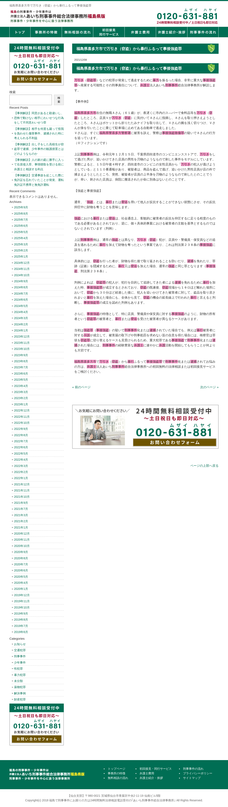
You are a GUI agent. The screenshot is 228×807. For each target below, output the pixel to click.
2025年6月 (21, 225)
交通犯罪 (20, 650)
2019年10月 (22, 607)
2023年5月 (21, 379)
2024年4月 (21, 312)
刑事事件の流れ (203, 32)
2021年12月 (22, 484)
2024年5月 (21, 306)
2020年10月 (22, 546)
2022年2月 (21, 472)
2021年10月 (22, 496)
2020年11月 (22, 539)
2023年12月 (22, 336)
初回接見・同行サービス (108, 32)
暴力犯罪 (20, 675)
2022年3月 (21, 466)
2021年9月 (21, 502)
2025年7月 (21, 219)
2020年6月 (21, 570)
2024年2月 (21, 324)
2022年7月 (21, 441)
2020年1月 (21, 588)
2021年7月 (21, 508)
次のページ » (209, 387)
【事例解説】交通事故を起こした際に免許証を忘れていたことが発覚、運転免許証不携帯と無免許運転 (39, 180)
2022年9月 (21, 429)
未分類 (18, 681)
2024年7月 (21, 293)
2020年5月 (21, 576)
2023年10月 (22, 349)
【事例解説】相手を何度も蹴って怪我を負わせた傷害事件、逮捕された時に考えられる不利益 (39, 133)
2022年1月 (21, 478)
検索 (12, 92)
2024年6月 (21, 299)
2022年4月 (21, 459)
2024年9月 (21, 281)
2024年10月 (22, 275)
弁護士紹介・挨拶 (171, 32)
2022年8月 (21, 435)
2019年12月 (22, 595)
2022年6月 (21, 447)
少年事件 (20, 662)
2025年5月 (21, 232)
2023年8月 (21, 361)
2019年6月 (21, 632)
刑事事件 (20, 656)
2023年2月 (21, 398)
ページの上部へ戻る (204, 465)
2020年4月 (21, 582)
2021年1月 (21, 527)
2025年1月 (21, 256)
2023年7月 (21, 367)
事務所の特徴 (46, 32)
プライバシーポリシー (197, 773)
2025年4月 (21, 238)
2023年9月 (21, 355)
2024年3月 (21, 318)
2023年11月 (22, 342)
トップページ (19, 32)
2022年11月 (22, 416)
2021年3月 (21, 515)
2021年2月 (21, 521)
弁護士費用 (140, 32)
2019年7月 (21, 626)
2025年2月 (21, 250)
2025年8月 (21, 213)
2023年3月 (21, 392)
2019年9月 (21, 613)
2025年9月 (21, 207)
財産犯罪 (20, 699)
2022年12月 (22, 410)
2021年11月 (22, 490)
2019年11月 (22, 601)
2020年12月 (22, 533)
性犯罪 (18, 668)
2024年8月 (21, 287)
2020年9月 (21, 552)
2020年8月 (21, 558)
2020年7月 (21, 564)
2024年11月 (22, 269)
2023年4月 (21, 386)
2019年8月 (21, 619)
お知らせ (20, 644)
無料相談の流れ (77, 32)
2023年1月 (21, 404)
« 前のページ (81, 387)
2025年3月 (21, 244)
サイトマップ (192, 778)
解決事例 (20, 693)
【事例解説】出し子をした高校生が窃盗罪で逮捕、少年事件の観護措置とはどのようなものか (39, 149)
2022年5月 (21, 453)
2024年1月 (21, 330)
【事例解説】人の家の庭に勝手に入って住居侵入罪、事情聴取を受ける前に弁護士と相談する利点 (39, 164)
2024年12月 (22, 262)
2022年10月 (22, 422)
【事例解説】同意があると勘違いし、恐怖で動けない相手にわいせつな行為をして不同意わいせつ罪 (39, 117)
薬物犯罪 (20, 687)
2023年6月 (21, 373)
